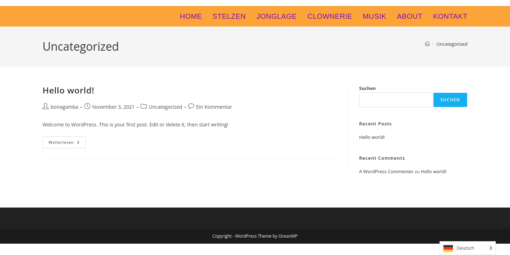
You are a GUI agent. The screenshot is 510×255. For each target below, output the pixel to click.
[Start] (427, 44)
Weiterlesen (67, 143)
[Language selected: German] (468, 248)
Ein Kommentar (214, 106)
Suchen (367, 88)
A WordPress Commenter (386, 171)
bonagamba (64, 106)
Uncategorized (452, 44)
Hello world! (68, 90)
